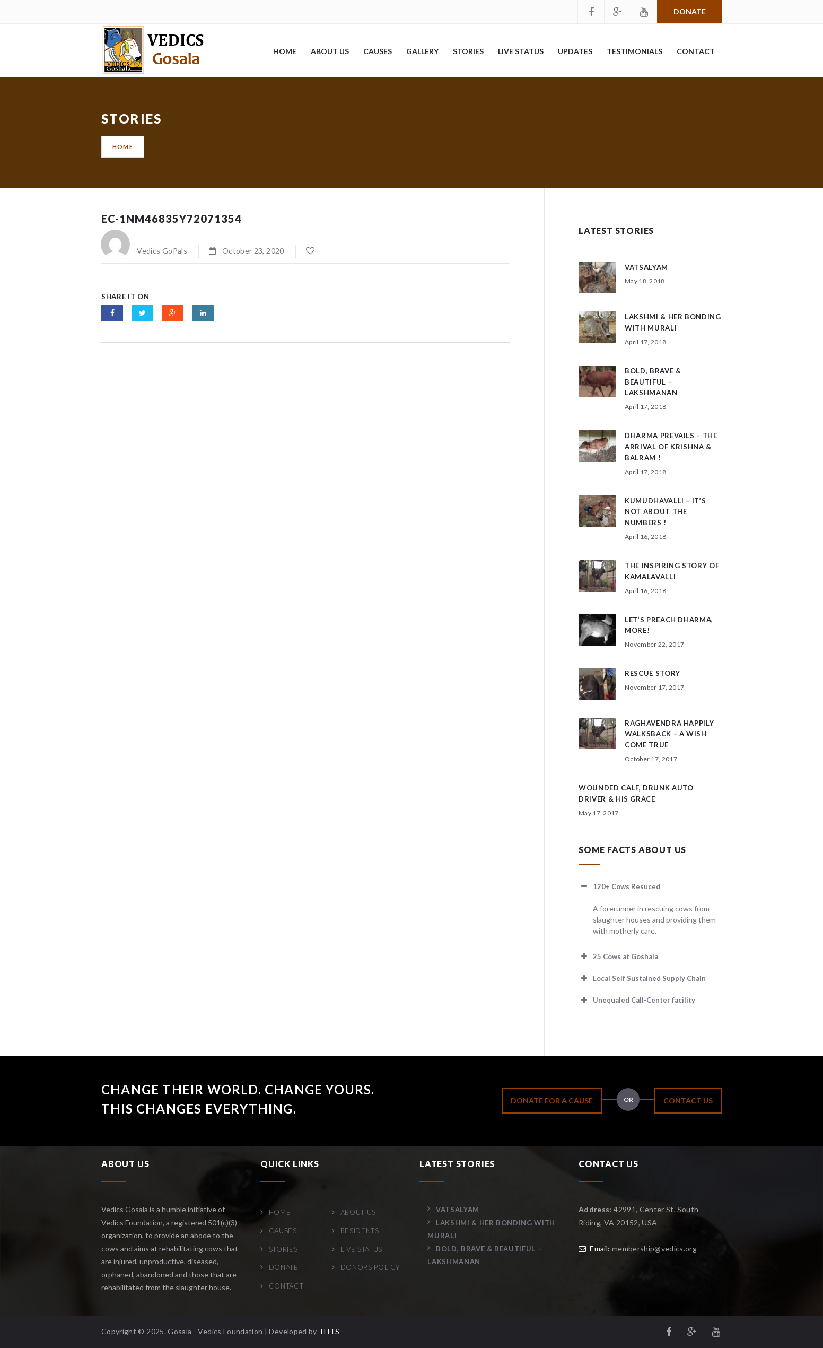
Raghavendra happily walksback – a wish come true (669, 734)
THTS (329, 1331)
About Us (330, 51)
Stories (468, 51)
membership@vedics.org (654, 1248)
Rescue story (652, 673)
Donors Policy (370, 1267)
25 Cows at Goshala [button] (618, 956)
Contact (696, 51)
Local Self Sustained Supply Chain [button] (642, 978)
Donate (689, 11)
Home (284, 51)
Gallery (422, 51)
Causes (377, 51)
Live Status (521, 51)
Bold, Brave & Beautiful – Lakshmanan (653, 382)
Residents (359, 1231)
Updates (575, 51)
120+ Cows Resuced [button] (619, 886)
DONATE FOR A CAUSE (552, 1100)
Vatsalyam (646, 267)
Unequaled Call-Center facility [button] (637, 1000)
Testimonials (634, 51)
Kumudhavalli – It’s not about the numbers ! (665, 512)
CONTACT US (688, 1100)
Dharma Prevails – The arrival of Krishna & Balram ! (671, 446)
